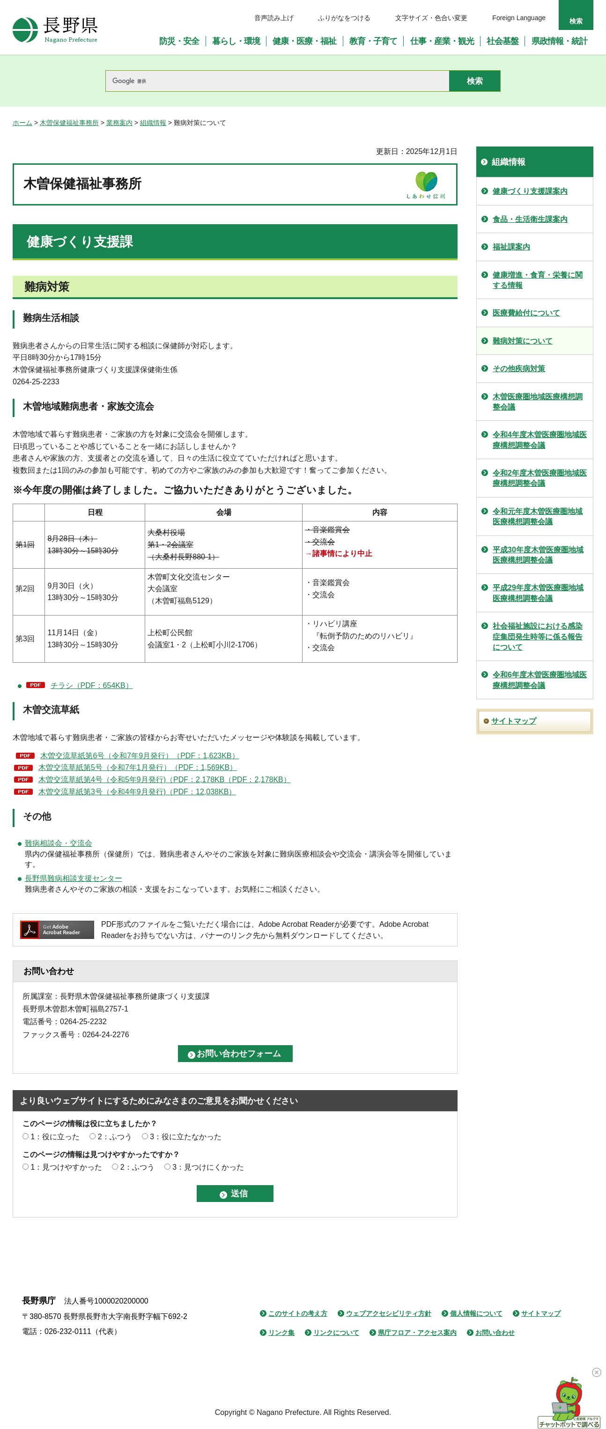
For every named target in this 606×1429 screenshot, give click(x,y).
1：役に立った (55, 1137)
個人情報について (476, 1313)
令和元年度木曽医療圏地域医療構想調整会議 (538, 516)
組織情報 (153, 122)
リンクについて (336, 1332)
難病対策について (523, 341)
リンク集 (281, 1332)
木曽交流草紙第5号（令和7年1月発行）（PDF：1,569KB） (137, 767)
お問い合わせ (495, 1332)
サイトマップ (513, 721)
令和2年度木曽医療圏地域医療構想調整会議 (540, 478)
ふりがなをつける (344, 18)
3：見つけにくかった (208, 1167)
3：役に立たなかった (186, 1137)
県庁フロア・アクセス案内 (417, 1332)
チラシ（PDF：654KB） (92, 685)
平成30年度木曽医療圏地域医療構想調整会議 (538, 555)
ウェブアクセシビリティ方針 (388, 1313)
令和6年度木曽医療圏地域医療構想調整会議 (540, 680)
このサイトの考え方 (297, 1313)
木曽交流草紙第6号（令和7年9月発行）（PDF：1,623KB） (139, 756)
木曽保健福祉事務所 (69, 122)
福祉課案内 (511, 247)
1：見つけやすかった (66, 1167)
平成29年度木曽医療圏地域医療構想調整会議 (538, 593)
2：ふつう (115, 1137)
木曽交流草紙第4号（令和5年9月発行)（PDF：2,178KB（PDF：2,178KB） (164, 780)
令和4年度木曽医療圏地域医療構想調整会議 (540, 440)
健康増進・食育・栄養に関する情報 (538, 280)
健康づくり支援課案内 (530, 191)
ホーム (22, 122)
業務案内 (119, 122)
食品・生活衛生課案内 (530, 219)
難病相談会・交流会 (58, 843)
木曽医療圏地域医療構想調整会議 (538, 402)
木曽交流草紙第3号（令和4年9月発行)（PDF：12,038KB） (137, 792)
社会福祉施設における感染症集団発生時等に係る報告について (538, 636)
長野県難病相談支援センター (73, 878)
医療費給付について (526, 313)
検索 (576, 21)
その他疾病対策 (519, 369)
